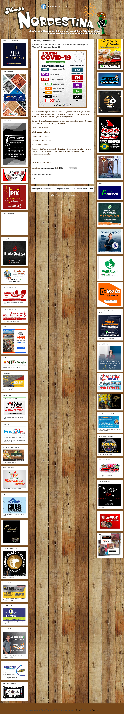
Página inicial (63, 189)
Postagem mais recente (42, 189)
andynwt (77, 710)
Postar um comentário (42, 179)
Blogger (94, 710)
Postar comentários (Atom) (65, 195)
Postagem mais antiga (83, 189)
